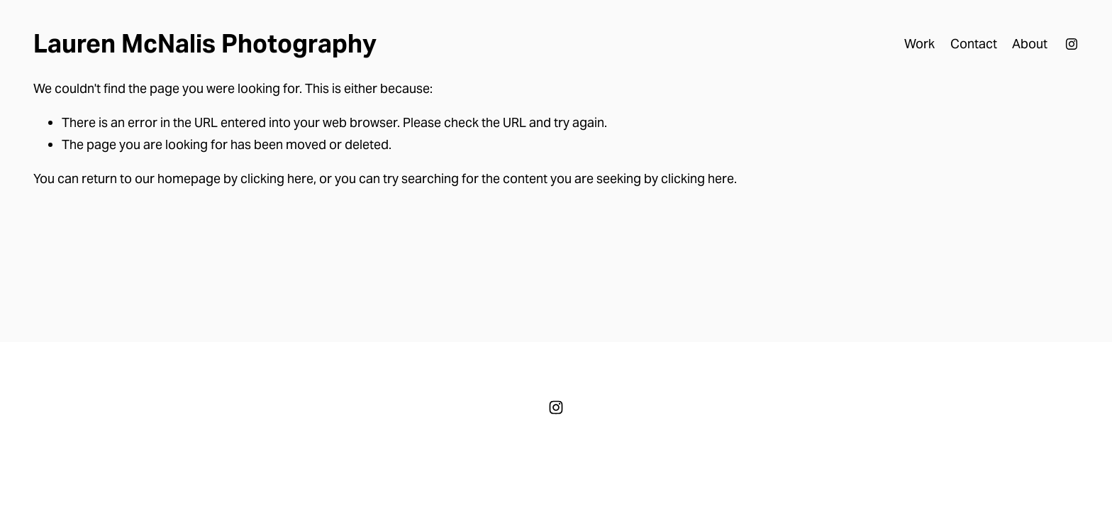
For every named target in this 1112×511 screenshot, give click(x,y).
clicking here (276, 178)
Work (919, 43)
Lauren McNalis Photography (205, 44)
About (1029, 43)
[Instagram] (1071, 44)
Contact (973, 43)
